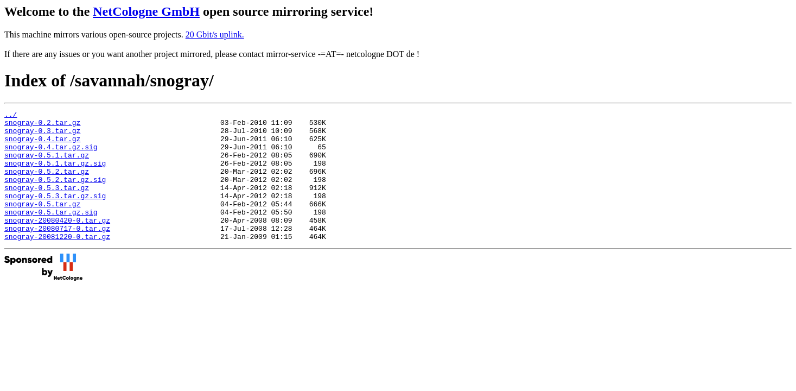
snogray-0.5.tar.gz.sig (51, 233)
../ (10, 116)
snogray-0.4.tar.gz (42, 145)
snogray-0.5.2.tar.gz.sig (55, 194)
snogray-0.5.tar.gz (42, 223)
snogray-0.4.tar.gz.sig (51, 155)
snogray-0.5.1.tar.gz (46, 164)
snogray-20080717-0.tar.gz (57, 252)
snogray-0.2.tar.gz (42, 125)
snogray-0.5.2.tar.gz (46, 184)
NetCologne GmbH (146, 11)
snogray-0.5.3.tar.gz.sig (55, 213)
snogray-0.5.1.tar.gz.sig (55, 174)
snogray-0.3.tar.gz (42, 135)
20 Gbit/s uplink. (215, 34)
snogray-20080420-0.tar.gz (57, 243)
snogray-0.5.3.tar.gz (46, 204)
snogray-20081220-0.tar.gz (57, 262)
